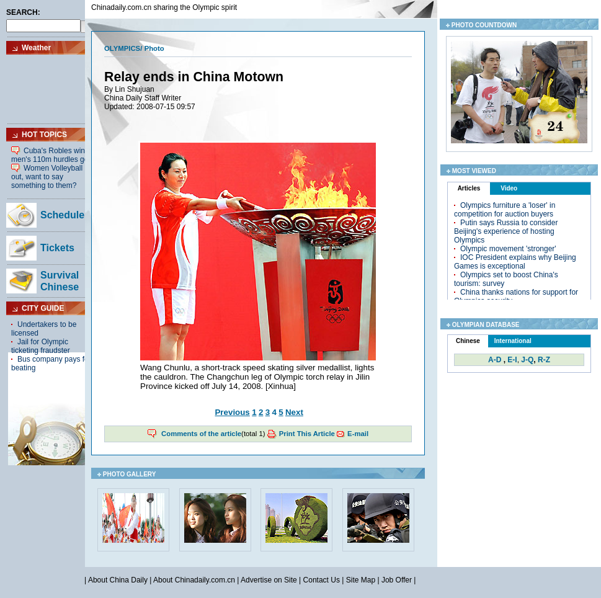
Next (294, 412)
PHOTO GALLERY (129, 474)
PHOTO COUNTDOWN (484, 25)
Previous (232, 412)
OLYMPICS (122, 48)
